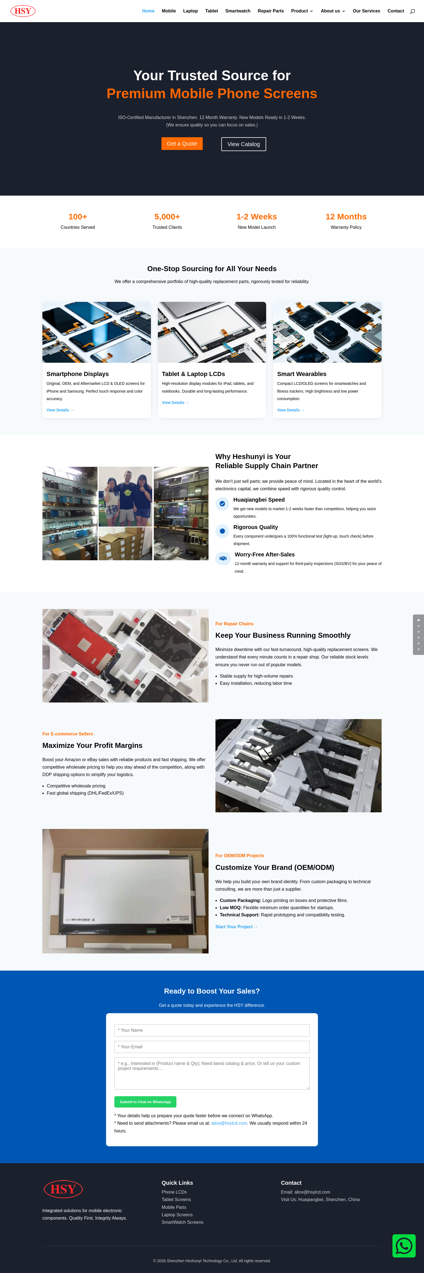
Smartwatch (238, 11)
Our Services (366, 11)
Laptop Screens (177, 1214)
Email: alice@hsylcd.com (305, 1192)
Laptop (190, 11)
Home (148, 11)
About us (330, 11)
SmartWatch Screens (183, 1222)
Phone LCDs (174, 1192)
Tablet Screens (176, 1199)
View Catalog (243, 144)
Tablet (211, 11)
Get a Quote (182, 144)
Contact (395, 11)
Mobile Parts (174, 1207)
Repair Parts (271, 11)
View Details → (60, 410)
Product (299, 11)
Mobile (169, 11)
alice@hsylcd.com (229, 1123)
